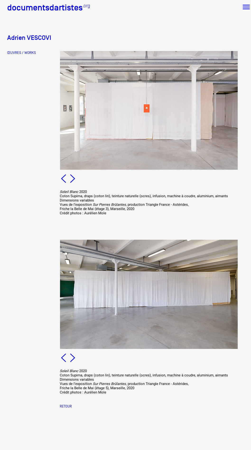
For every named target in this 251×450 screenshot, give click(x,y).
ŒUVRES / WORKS (21, 53)
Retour (66, 406)
